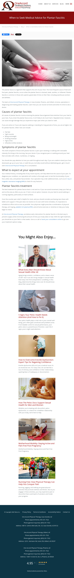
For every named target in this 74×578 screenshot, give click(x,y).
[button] (71, 4)
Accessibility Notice (54, 512)
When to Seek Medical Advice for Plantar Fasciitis (39, 27)
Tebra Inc (17, 512)
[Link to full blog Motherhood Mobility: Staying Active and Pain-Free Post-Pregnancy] (36, 433)
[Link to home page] (21, 6)
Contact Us (66, 512)
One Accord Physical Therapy (10, 27)
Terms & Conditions (39, 512)
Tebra (45, 571)
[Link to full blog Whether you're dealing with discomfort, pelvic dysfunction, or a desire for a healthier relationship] (36, 392)
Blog (22, 27)
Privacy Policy (26, 512)
